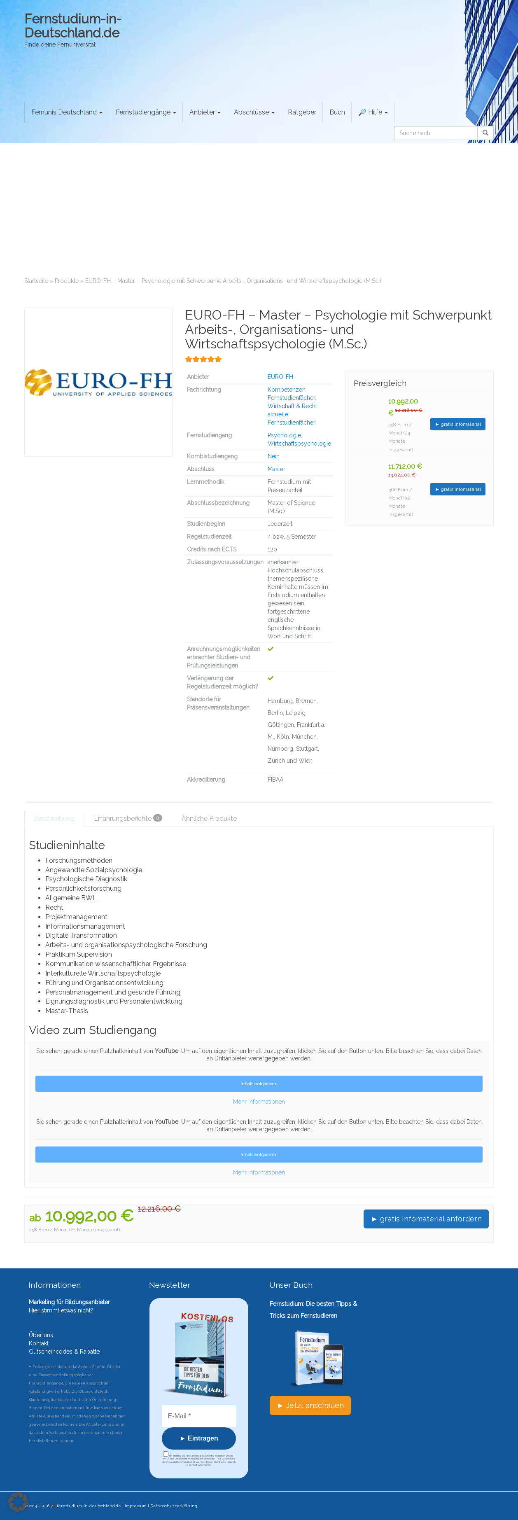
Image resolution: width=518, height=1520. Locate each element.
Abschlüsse (254, 112)
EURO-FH (280, 377)
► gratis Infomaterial (458, 424)
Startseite (36, 281)
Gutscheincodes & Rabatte (64, 1351)
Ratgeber (302, 112)
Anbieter (205, 112)
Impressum (136, 1506)
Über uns (41, 1335)
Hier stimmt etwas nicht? (61, 1310)
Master (276, 469)
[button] (18, 1502)
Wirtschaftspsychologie (299, 443)
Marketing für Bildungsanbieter (69, 1302)
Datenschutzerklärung (173, 1506)
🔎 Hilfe (373, 112)
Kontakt (39, 1343)
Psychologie (284, 435)
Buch (337, 112)
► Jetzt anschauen (310, 1405)
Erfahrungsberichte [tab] (128, 818)
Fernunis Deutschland (67, 112)
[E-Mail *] (199, 1416)
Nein (274, 456)
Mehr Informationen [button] (259, 1101)
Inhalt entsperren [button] (259, 1083)
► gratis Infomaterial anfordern (426, 1218)
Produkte (67, 281)
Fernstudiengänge (146, 112)
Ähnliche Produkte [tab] (209, 818)
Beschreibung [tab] (54, 818)
